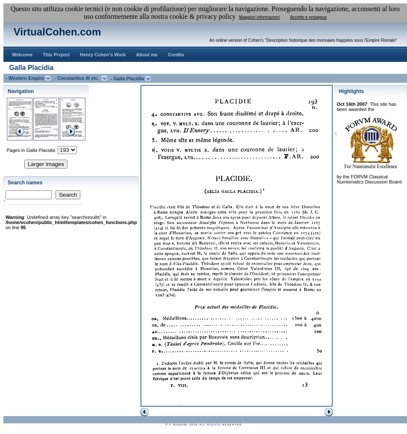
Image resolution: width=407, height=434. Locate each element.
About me (147, 54)
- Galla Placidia (128, 78)
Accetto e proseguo (308, 17)
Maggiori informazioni (259, 17)
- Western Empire (25, 78)
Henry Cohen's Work (103, 54)
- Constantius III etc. (78, 78)
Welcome (22, 54)
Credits (176, 54)
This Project (56, 54)
